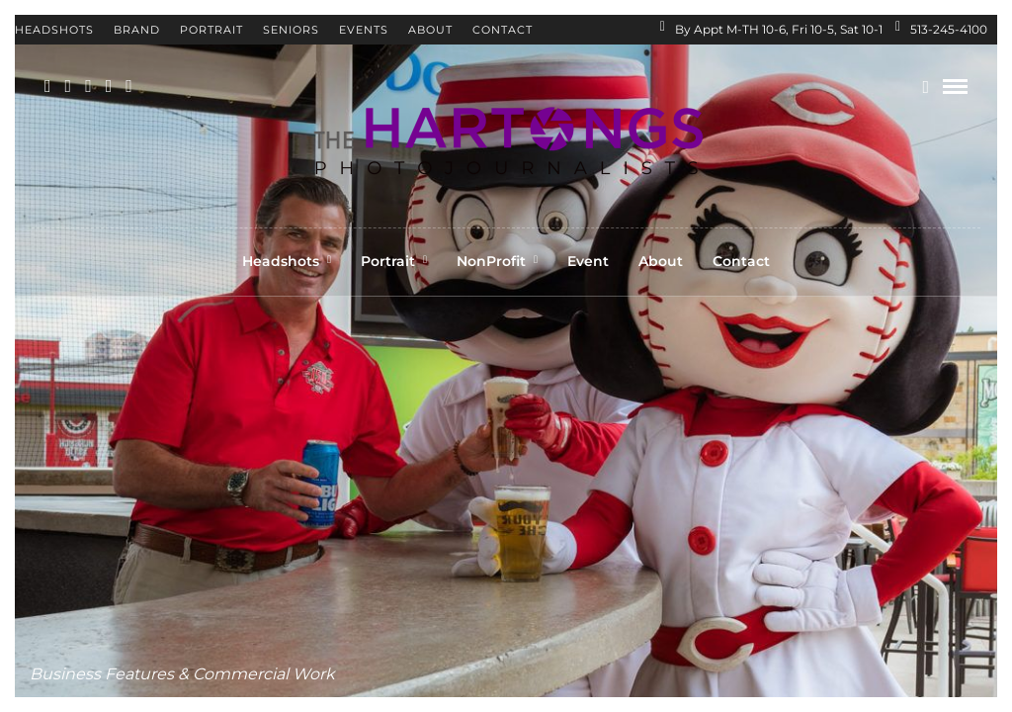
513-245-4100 (941, 29)
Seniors (291, 30)
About (430, 30)
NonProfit (491, 261)
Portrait (211, 30)
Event (588, 261)
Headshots (54, 30)
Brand (137, 30)
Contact (502, 30)
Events (363, 30)
